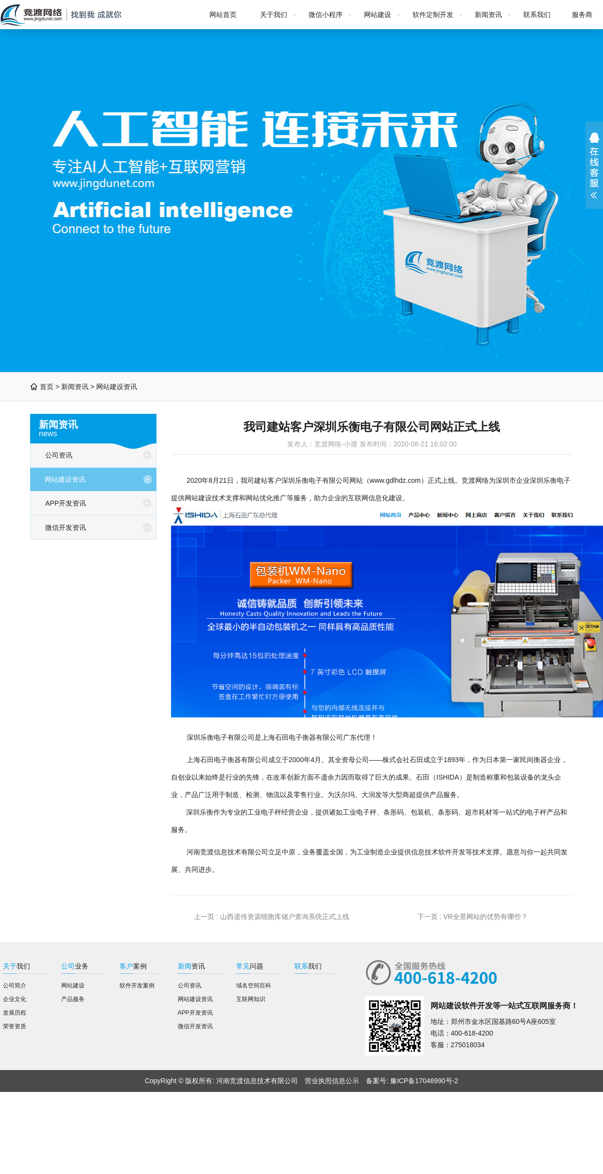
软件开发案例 (137, 985)
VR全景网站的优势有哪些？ (485, 916)
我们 (16, 966)
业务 (74, 966)
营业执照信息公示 (332, 1081)
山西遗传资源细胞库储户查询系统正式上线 (284, 916)
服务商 (582, 14)
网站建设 (377, 14)
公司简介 (14, 985)
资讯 (191, 966)
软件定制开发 (433, 14)
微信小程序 (326, 14)
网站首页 (223, 14)
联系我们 (537, 14)
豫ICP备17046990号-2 (424, 1081)
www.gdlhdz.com (395, 480)
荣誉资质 (14, 1026)
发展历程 (14, 1012)
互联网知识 (250, 999)
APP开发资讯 (65, 503)
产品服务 (73, 999)
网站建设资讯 (116, 387)
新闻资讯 (488, 14)
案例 (133, 966)
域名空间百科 (253, 985)
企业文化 (14, 999)
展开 (594, 165)
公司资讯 (58, 455)
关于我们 (273, 14)
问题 (249, 966)
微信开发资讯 (65, 527)
